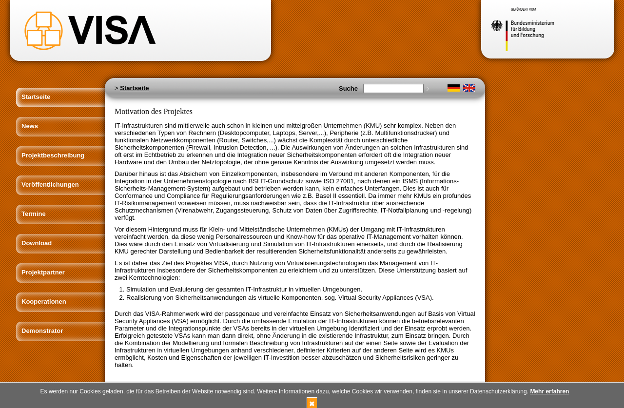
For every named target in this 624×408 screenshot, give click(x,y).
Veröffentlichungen (50, 184)
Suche (348, 88)
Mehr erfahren (549, 391)
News (29, 126)
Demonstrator (42, 330)
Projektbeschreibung (52, 155)
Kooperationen (43, 301)
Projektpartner (43, 272)
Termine (33, 213)
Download (36, 243)
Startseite (35, 96)
